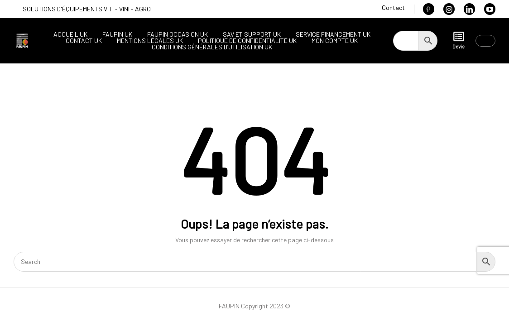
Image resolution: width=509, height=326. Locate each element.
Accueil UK (70, 34)
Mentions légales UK (150, 41)
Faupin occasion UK (177, 34)
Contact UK (84, 41)
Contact (393, 7)
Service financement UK (333, 34)
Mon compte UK (335, 41)
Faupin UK (117, 34)
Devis (458, 40)
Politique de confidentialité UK (247, 41)
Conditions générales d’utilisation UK (212, 47)
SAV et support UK (252, 34)
